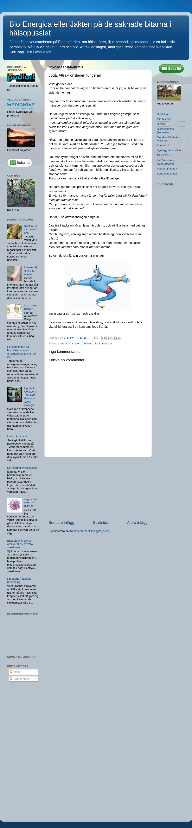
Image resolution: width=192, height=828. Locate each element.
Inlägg (15, 671)
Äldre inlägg (137, 522)
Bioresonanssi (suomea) (165, 130)
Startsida (100, 522)
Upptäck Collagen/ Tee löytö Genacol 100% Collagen (30, 397)
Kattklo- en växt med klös (31, 229)
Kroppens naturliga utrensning (19, 580)
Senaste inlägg (61, 522)
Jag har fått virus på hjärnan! (31, 502)
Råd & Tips (164, 155)
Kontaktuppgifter (167, 173)
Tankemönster (103, 343)
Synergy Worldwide (169, 150)
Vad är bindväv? (167, 168)
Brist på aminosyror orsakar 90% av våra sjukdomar (20, 544)
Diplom (161, 124)
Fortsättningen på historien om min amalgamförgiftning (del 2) (21, 351)
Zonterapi (163, 145)
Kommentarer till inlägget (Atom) (90, 531)
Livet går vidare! (17, 436)
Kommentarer (20, 678)
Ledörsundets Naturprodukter (166, 162)
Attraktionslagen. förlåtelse (76, 343)
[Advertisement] (98, 488)
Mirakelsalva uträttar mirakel (31, 270)
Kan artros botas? (30, 307)
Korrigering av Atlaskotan (22, 467)
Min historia (164, 119)
